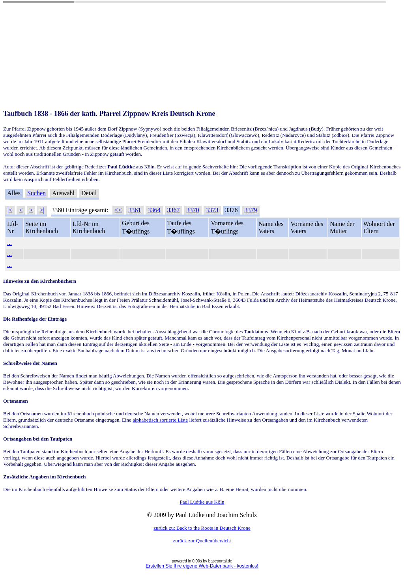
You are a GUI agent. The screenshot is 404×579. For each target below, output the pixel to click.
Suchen (36, 193)
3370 (193, 210)
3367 (173, 210)
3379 (251, 210)
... (9, 242)
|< (9, 210)
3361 (135, 210)
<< (118, 210)
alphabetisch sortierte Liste (160, 420)
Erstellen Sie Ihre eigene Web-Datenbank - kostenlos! (202, 566)
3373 (212, 210)
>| (41, 210)
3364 (154, 210)
